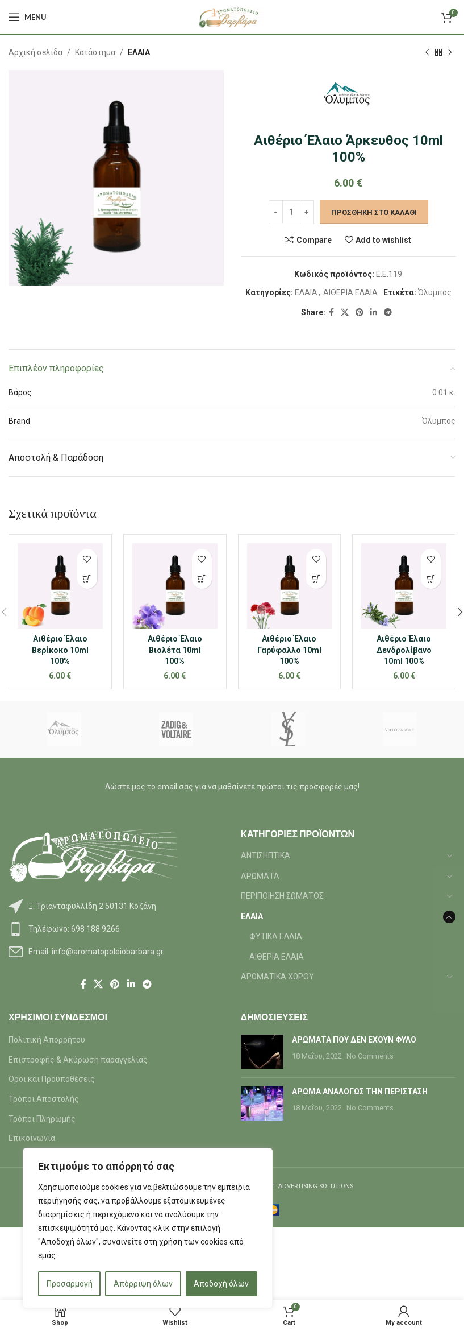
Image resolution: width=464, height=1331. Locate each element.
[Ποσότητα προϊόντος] (290, 213)
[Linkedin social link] (374, 312)
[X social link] (344, 312)
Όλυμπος (434, 292)
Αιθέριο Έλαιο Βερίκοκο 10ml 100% (60, 650)
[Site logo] (232, 16)
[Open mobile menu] (27, 17)
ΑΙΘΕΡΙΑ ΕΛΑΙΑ (350, 292)
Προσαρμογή (70, 1283)
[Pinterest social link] (359, 312)
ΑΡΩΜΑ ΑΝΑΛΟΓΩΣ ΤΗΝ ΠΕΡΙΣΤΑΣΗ (360, 1091)
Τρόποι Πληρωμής (42, 1118)
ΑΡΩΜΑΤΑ (260, 876)
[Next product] (449, 52)
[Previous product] (427, 52)
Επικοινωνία (32, 1138)
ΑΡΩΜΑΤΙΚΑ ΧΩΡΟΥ (277, 976)
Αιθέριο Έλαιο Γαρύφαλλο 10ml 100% (289, 650)
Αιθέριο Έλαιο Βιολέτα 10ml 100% (175, 650)
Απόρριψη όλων (143, 1283)
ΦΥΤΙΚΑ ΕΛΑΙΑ (275, 936)
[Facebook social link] (331, 312)
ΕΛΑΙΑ (139, 52)
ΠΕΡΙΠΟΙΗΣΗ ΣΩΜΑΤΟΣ (282, 895)
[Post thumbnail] (262, 1052)
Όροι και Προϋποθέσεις (52, 1079)
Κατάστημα (95, 52)
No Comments (370, 1056)
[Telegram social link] (388, 312)
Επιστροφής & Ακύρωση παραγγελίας (78, 1059)
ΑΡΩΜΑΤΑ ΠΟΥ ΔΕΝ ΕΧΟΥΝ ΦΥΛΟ (354, 1039)
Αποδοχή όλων (221, 1283)
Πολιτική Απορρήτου (47, 1039)
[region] (148, 1228)
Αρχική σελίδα (35, 52)
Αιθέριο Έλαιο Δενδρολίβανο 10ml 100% (404, 650)
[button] (87, 579)
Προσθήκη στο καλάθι (373, 212)
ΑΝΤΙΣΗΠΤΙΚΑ (265, 855)
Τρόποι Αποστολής (44, 1098)
